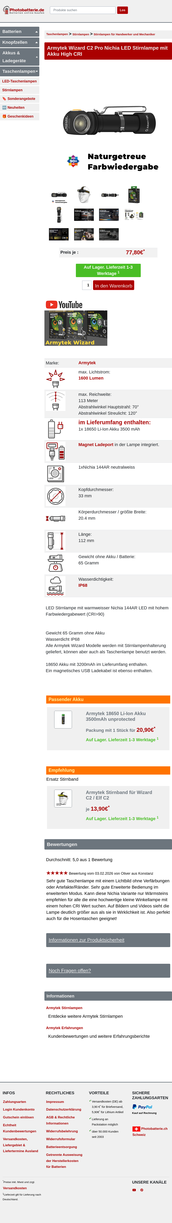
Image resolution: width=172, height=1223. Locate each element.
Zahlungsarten (14, 1102)
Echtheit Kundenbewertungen (19, 1128)
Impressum (55, 1102)
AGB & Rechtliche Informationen (60, 1120)
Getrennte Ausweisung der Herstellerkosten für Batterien (64, 1161)
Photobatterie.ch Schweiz (150, 1131)
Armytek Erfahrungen (64, 1028)
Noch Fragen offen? (70, 970)
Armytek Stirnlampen (64, 1008)
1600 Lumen (91, 378)
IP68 (82, 585)
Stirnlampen (80, 34)
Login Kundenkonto (19, 1109)
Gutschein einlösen (18, 1117)
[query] (83, 10)
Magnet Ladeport (95, 444)
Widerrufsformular (60, 1139)
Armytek (87, 363)
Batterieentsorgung (61, 1147)
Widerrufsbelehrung (62, 1131)
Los (122, 10)
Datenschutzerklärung (63, 1109)
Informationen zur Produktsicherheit (86, 940)
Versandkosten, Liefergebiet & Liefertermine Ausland (20, 1145)
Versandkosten (15, 1188)
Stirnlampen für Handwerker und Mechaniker (124, 34)
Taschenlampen (57, 34)
